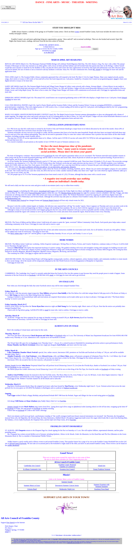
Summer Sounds (67, 482)
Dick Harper (59, 535)
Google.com (23, 540)
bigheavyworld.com (70, 388)
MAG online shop (16, 233)
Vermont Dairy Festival (18, 200)
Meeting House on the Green (70, 193)
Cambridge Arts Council (32, 466)
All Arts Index (67, 535)
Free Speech (11, 522)
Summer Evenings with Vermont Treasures (101, 485)
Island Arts (101, 466)
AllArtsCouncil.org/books (17, 443)
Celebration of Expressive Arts (105, 191)
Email (116, 79)
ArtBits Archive (76, 535)
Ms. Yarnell (96, 69)
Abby (15, 109)
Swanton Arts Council (67, 469)
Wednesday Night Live (67, 489)
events (77, 32)
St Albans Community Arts (32, 469)
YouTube (111, 395)
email (51, 275)
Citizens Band (32, 489)
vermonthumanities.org (12, 198)
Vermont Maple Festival (51, 200)
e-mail (54, 50)
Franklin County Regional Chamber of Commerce (67, 465)
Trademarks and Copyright (73, 542)
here (107, 69)
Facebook (32, 275)
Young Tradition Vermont (101, 469)
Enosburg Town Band (101, 489)
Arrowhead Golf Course (47, 191)
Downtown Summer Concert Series (67, 485)
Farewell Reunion (35, 193)
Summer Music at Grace (32, 485)
